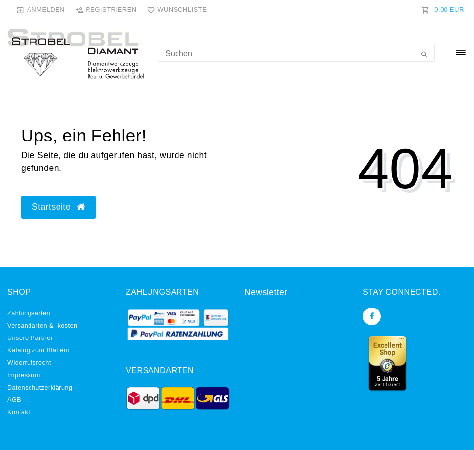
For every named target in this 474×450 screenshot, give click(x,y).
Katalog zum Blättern (38, 350)
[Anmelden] (40, 10)
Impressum (23, 375)
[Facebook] (372, 316)
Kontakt (18, 412)
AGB (14, 399)
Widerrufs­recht (29, 362)
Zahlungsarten (28, 313)
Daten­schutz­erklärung (40, 387)
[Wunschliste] (175, 10)
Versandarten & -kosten (42, 325)
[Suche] (424, 55)
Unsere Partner (30, 338)
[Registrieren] (106, 10)
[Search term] (296, 53)
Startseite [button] (58, 207)
